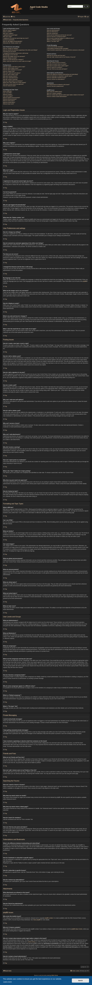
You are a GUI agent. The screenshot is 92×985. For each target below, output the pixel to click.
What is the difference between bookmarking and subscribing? (62, 74)
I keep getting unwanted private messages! (57, 48)
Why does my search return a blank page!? (57, 65)
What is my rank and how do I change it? (13, 59)
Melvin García (54, 975)
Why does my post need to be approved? (13, 84)
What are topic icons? (8, 104)
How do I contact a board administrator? (57, 96)
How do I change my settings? (10, 48)
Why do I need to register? (9, 30)
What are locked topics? (9, 102)
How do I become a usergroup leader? (56, 36)
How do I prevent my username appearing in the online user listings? (20, 50)
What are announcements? (10, 99)
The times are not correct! (9, 51)
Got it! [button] (80, 980)
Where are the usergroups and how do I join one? (59, 35)
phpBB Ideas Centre (76, 929)
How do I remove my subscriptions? (56, 79)
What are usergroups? (52, 33)
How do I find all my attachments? (55, 86)
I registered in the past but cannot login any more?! (16, 38)
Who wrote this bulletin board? (54, 91)
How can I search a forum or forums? (56, 62)
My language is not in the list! (10, 54)
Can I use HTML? (7, 92)
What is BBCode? (7, 91)
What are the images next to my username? (14, 56)
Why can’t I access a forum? (10, 76)
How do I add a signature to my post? (12, 69)
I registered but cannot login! (10, 35)
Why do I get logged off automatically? (12, 41)
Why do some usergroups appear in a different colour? (60, 38)
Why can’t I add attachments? (10, 77)
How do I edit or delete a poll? (10, 74)
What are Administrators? (53, 30)
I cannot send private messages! (55, 46)
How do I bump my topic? (9, 85)
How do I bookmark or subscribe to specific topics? (59, 76)
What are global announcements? (11, 97)
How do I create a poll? (9, 71)
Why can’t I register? (8, 33)
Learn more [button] (7, 982)
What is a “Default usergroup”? (54, 39)
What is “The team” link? (53, 41)
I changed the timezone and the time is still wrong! (15, 53)
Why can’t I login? (7, 36)
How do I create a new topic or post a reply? (14, 66)
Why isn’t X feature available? (54, 93)
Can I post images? (8, 96)
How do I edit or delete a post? (10, 68)
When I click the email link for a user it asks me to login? (17, 61)
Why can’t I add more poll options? (11, 73)
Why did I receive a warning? (10, 79)
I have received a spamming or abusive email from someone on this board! (65, 50)
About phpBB (37, 920)
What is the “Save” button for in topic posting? (14, 82)
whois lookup (31, 942)
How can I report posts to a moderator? (13, 81)
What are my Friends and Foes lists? (56, 55)
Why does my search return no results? (57, 64)
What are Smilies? (7, 94)
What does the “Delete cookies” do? (12, 43)
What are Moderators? (52, 31)
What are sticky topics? (9, 100)
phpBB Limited (49, 918)
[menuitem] (13, 16)
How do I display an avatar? (10, 58)
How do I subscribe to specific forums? (56, 77)
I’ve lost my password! (8, 39)
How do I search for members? (54, 67)
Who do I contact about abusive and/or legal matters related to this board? (65, 94)
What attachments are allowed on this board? (58, 84)
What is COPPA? (7, 31)
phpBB (85, 281)
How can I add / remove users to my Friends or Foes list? (61, 57)
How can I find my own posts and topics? (57, 69)
